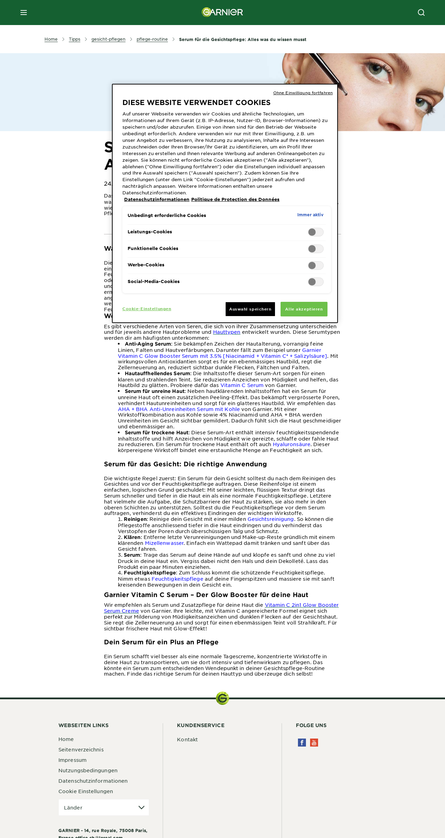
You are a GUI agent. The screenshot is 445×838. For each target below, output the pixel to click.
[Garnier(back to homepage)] (222, 12)
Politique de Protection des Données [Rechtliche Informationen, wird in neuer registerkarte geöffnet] (235, 199)
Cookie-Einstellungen (146, 308)
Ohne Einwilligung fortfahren (303, 92)
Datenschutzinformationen (93, 780)
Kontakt (187, 739)
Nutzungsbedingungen (88, 770)
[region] (225, 203)
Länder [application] (73, 807)
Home (66, 739)
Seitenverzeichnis (81, 749)
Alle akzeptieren (304, 308)
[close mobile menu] (23, 12)
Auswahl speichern (250, 308)
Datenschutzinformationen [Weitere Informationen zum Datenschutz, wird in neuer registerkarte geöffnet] (156, 199)
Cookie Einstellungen (85, 791)
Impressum (72, 760)
